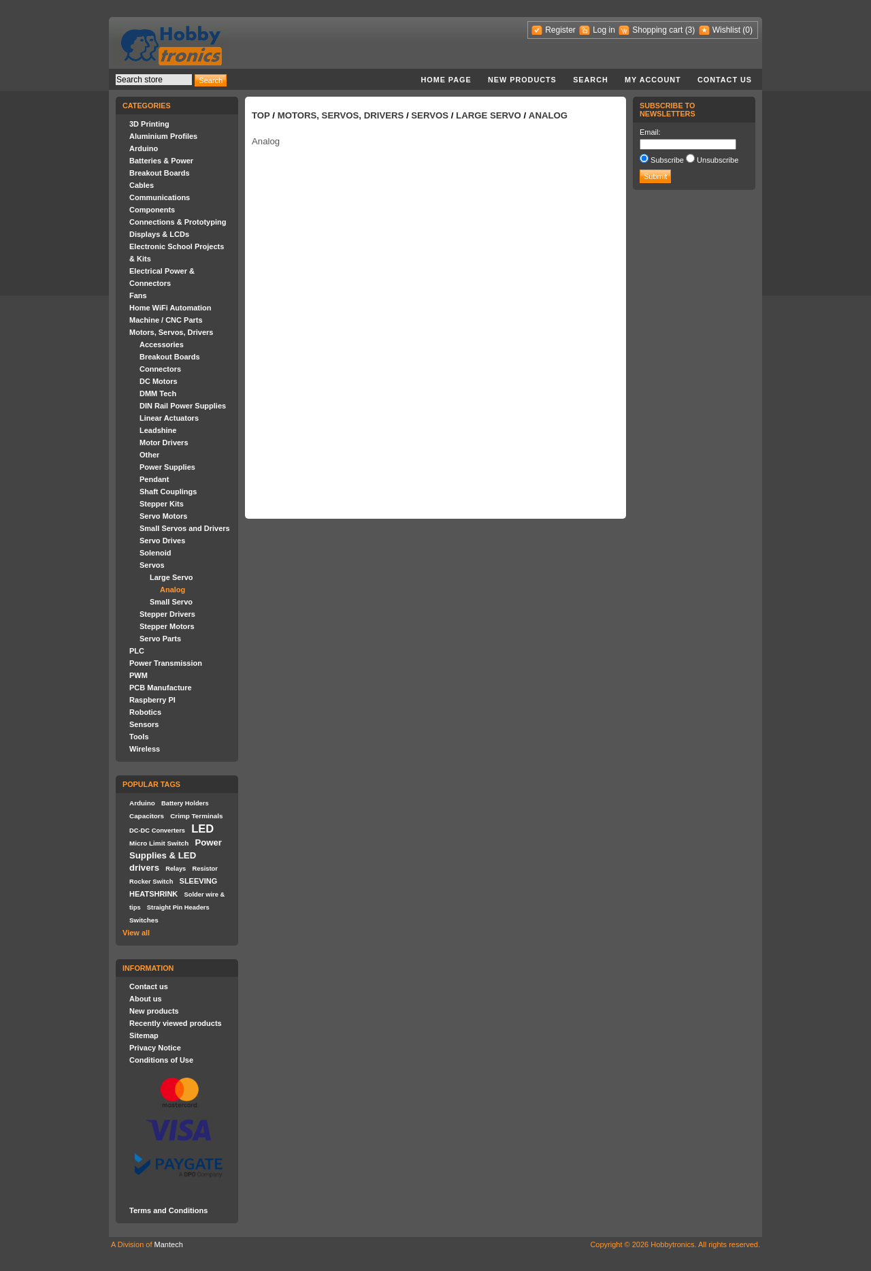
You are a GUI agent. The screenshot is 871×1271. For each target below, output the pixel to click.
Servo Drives (162, 540)
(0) (747, 30)
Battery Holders (185, 803)
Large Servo (171, 577)
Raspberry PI (152, 700)
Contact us (724, 80)
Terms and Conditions (168, 1210)
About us (145, 999)
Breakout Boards (159, 173)
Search (590, 80)
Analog (172, 589)
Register (560, 30)
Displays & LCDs (159, 234)
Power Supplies (167, 467)
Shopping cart (657, 30)
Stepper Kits (161, 504)
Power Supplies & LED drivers (175, 855)
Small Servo (171, 602)
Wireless (144, 749)
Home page (446, 80)
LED (202, 828)
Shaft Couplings (168, 491)
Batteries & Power (161, 161)
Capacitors (146, 816)
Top (261, 115)
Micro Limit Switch (158, 843)
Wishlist (726, 30)
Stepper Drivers (167, 614)
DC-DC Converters (157, 830)
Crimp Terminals (196, 816)
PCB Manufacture (160, 687)
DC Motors (158, 381)
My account (653, 80)
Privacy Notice (155, 1048)
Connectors (160, 369)
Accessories (161, 344)
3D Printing (149, 124)
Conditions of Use (161, 1060)
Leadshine (157, 430)
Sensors (144, 724)
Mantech (168, 1244)
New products (522, 80)
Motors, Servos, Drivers (171, 332)
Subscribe (667, 160)
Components (152, 210)
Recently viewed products (175, 1023)
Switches (144, 920)
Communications (159, 197)
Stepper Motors (167, 626)
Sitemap (144, 1035)
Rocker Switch (151, 881)
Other (149, 455)
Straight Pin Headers (178, 907)
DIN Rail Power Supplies (182, 406)
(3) (690, 30)
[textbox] (154, 79)
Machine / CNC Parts (166, 320)
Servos (152, 565)
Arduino (143, 148)
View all (136, 933)
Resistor (204, 868)
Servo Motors (163, 516)
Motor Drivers (163, 442)
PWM (138, 675)
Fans (138, 295)
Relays (175, 868)
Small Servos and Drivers (184, 528)
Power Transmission (165, 663)
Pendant (154, 479)
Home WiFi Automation (170, 308)
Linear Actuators (169, 418)
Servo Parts (160, 638)
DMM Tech (157, 393)
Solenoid (155, 553)
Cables (141, 185)
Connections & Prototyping (177, 222)
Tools (139, 737)
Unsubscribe (717, 160)
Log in (604, 30)
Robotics (145, 712)
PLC (136, 651)
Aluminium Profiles (163, 136)
